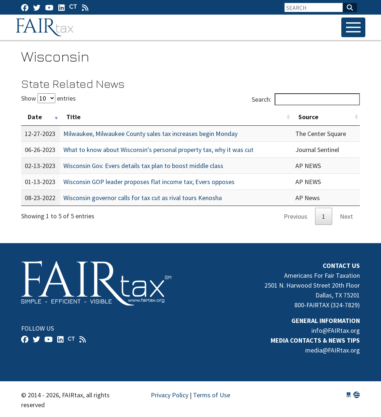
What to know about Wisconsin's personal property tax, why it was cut (158, 149)
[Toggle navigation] (353, 27)
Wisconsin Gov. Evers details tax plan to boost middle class (143, 165)
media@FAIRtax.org (332, 350)
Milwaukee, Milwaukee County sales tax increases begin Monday (150, 133)
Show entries (48, 98)
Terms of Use (211, 395)
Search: (306, 99)
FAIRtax (46, 27)
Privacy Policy (169, 395)
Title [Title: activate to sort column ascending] (73, 117)
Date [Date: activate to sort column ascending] (35, 117)
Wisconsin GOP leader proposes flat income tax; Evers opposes (149, 182)
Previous (295, 216)
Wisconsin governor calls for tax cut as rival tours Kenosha (142, 198)
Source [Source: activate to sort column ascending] (308, 117)
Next (346, 216)
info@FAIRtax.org (335, 330)
